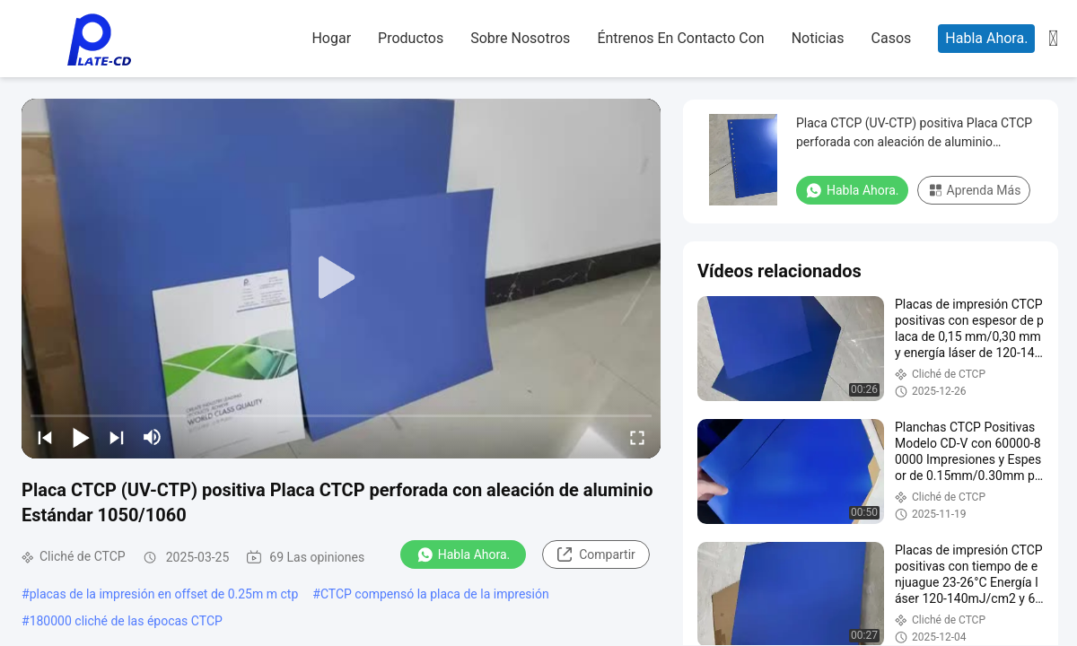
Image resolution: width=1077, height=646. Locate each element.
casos (891, 38)
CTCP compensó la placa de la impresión (434, 594)
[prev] (45, 436)
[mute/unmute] (153, 436)
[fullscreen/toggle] (637, 436)
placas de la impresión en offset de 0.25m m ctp (164, 594)
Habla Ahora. (986, 38)
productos (410, 38)
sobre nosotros (520, 38)
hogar (331, 38)
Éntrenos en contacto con (680, 38)
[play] (341, 278)
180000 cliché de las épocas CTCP (126, 621)
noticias (818, 38)
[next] (117, 436)
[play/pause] (81, 436)
